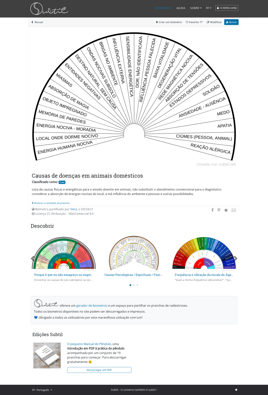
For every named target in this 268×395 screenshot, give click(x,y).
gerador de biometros (91, 305)
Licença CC (62, 214)
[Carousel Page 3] (137, 285)
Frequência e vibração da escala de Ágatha (205, 275)
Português (41, 390)
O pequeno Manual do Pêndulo (89, 344)
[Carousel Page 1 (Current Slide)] (130, 285)
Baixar (231, 22)
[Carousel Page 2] (134, 285)
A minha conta (227, 7)
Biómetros (163, 8)
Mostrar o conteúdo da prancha (50, 203)
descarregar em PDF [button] (99, 370)
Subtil (114, 389)
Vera (73, 209)
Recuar (37, 22)
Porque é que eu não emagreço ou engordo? (65, 275)
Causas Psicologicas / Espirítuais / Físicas (134, 275)
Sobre (194, 8)
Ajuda (181, 8)
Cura (61, 182)
